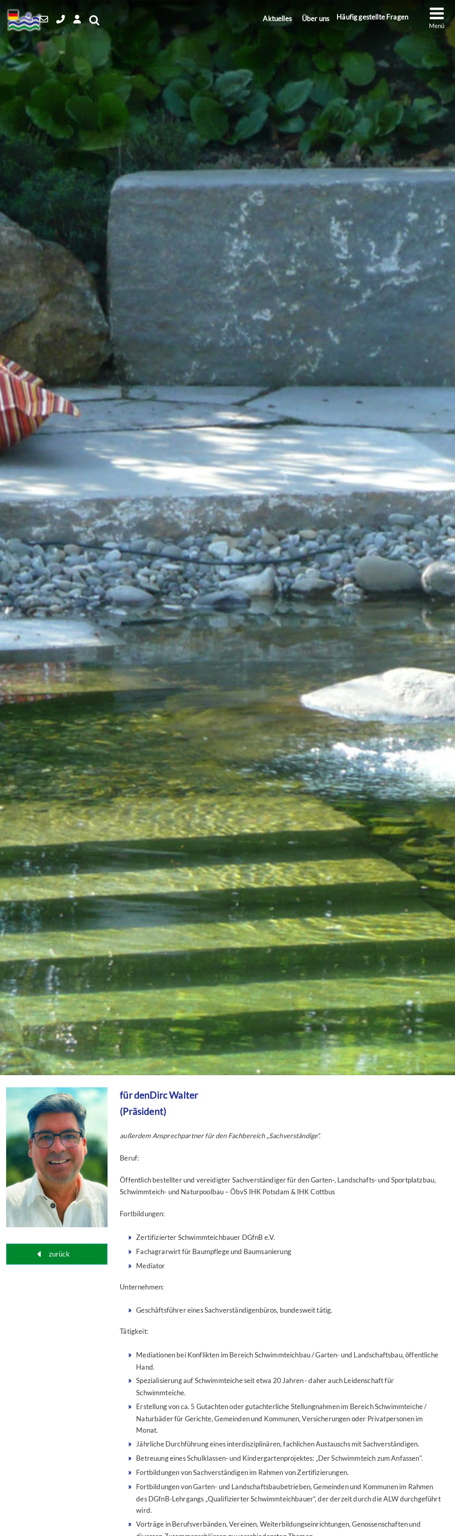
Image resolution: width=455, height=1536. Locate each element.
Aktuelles (280, 17)
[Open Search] (108, 20)
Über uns (315, 17)
